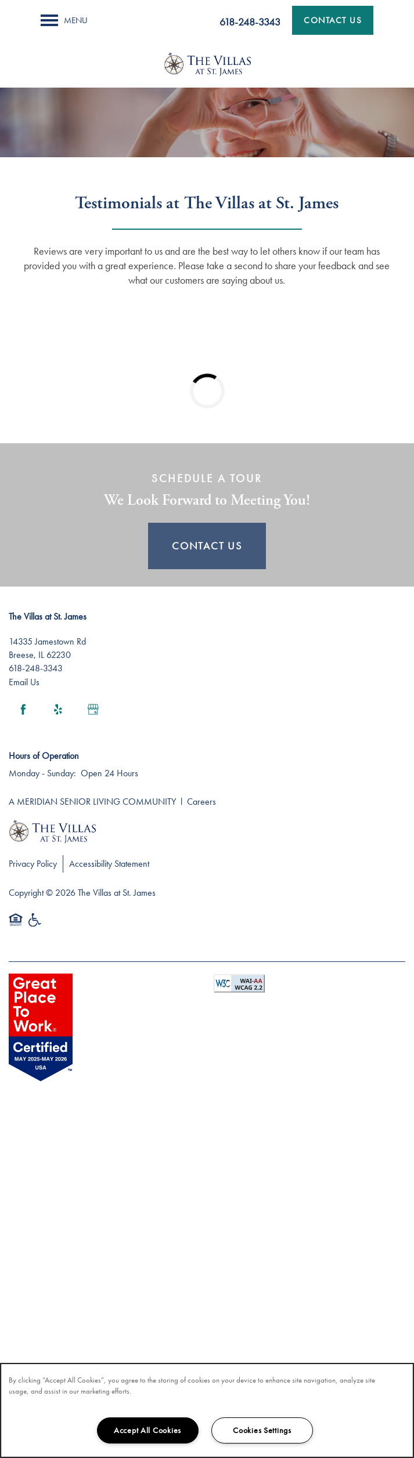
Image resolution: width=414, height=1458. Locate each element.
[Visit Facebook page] (23, 709)
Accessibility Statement (109, 864)
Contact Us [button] (207, 545)
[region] (207, 1410)
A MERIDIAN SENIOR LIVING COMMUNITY (92, 801)
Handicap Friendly (35, 925)
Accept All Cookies (147, 1430)
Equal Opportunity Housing (16, 925)
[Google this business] (92, 709)
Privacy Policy (33, 864)
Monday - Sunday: (42, 773)
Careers (201, 801)
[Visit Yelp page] (58, 709)
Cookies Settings (262, 1430)
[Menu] (64, 20)
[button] (332, 20)
